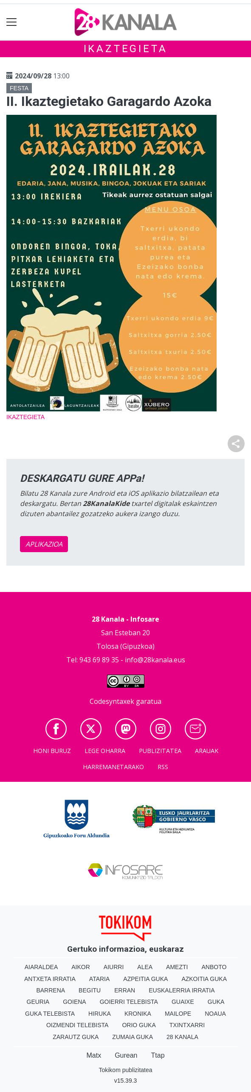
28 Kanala (182, 1037)
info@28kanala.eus (155, 659)
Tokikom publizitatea (125, 1070)
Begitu (90, 990)
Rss (163, 767)
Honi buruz (52, 751)
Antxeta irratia (50, 978)
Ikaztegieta (126, 49)
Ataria (99, 978)
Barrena (50, 990)
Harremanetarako (113, 767)
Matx (93, 1055)
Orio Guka (138, 1025)
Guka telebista (50, 1013)
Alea (144, 967)
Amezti (177, 967)
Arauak (206, 751)
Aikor (80, 967)
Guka (216, 1001)
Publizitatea (160, 751)
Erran (124, 990)
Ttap (158, 1055)
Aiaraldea (41, 967)
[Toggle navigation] (12, 22)
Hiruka (99, 1013)
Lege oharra (105, 751)
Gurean (126, 1055)
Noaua (215, 1013)
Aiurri (114, 967)
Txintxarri (187, 1025)
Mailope (178, 1013)
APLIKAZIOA (43, 544)
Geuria (38, 1001)
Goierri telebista (129, 1001)
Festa (19, 88)
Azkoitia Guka (204, 978)
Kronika (137, 1013)
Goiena (74, 1001)
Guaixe (183, 1001)
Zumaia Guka (132, 1037)
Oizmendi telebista (77, 1025)
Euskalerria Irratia (181, 990)
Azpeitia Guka (145, 978)
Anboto (213, 967)
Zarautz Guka (76, 1037)
